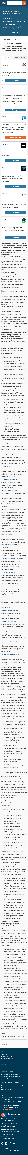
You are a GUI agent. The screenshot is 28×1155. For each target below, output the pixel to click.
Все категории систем (7, 1109)
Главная (5, 10)
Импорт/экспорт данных (7, 466)
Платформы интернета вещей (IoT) (10, 1091)
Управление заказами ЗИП (7, 586)
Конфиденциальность (6, 1056)
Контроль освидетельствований (9, 479)
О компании (4, 1054)
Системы (7, 39)
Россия (3, 1033)
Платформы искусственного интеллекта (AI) (11, 1094)
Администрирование (6, 443)
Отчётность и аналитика (7, 534)
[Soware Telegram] (2, 1143)
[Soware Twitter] (14, 1143)
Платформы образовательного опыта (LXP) (12, 1086)
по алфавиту (5, 57)
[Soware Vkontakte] (6, 1143)
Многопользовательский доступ (9, 490)
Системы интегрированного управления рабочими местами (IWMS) (11, 1088)
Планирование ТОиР (6, 547)
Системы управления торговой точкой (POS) (11, 1102)
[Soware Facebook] (10, 1143)
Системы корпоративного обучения (10, 1107)
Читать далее (14, 32)
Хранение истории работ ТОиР (8, 621)
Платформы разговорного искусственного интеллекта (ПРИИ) (12, 1098)
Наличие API (4, 506)
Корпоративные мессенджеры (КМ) (10, 1105)
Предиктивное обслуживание (8, 572)
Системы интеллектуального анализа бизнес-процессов (11, 1077)
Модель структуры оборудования (9, 631)
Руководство (18, 39)
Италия (3, 1041)
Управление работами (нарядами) (9, 610)
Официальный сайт (15, 137)
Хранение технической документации (10, 654)
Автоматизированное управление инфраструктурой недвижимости (11, 12)
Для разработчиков (6, 1067)
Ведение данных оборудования (9, 454)
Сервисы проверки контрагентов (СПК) (11, 1080)
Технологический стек (7, 1058)
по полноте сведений (20, 57)
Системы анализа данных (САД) (9, 1074)
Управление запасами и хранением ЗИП (11, 597)
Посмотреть (15, 80)
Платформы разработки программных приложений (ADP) (11, 1082)
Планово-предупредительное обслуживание (12, 558)
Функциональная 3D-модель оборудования (11, 642)
